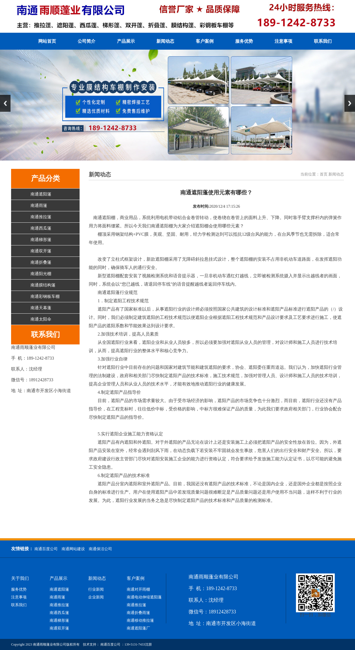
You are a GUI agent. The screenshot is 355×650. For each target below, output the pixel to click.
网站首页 (47, 41)
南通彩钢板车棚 (45, 296)
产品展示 (126, 41)
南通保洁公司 (100, 549)
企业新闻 (96, 597)
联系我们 (323, 41)
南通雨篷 (39, 205)
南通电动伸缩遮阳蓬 (144, 597)
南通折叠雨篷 (138, 613)
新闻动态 (165, 41)
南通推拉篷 (41, 217)
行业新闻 (96, 589)
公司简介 (86, 41)
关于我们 (20, 578)
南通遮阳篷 (41, 194)
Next (349, 103)
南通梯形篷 (41, 239)
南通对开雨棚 (138, 589)
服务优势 (244, 41)
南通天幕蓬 (41, 308)
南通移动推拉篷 (140, 621)
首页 (324, 174)
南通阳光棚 (41, 273)
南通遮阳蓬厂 (138, 628)
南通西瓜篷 (41, 228)
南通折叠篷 (41, 262)
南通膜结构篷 (43, 285)
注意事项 (283, 41)
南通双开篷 (41, 251)
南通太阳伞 (41, 319)
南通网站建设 (73, 549)
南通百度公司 (46, 549)
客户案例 (205, 41)
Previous (5, 103)
